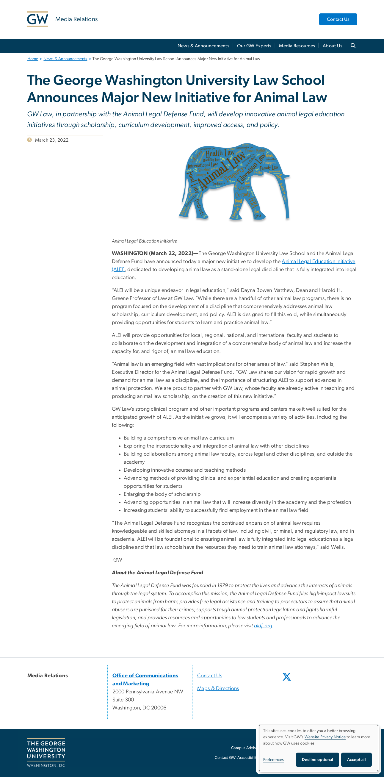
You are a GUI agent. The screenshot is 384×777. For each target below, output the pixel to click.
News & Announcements (203, 45)
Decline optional (317, 760)
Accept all (356, 760)
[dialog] (318, 748)
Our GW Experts (254, 45)
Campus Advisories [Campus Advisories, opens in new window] (247, 748)
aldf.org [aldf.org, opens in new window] (263, 626)
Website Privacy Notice (325, 737)
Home (32, 59)
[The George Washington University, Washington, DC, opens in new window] (46, 752)
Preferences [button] (273, 760)
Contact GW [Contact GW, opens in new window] (225, 758)
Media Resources (297, 45)
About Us (332, 45)
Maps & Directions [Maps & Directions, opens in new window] (218, 688)
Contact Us (338, 19)
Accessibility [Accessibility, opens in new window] (247, 758)
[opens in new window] (287, 681)
